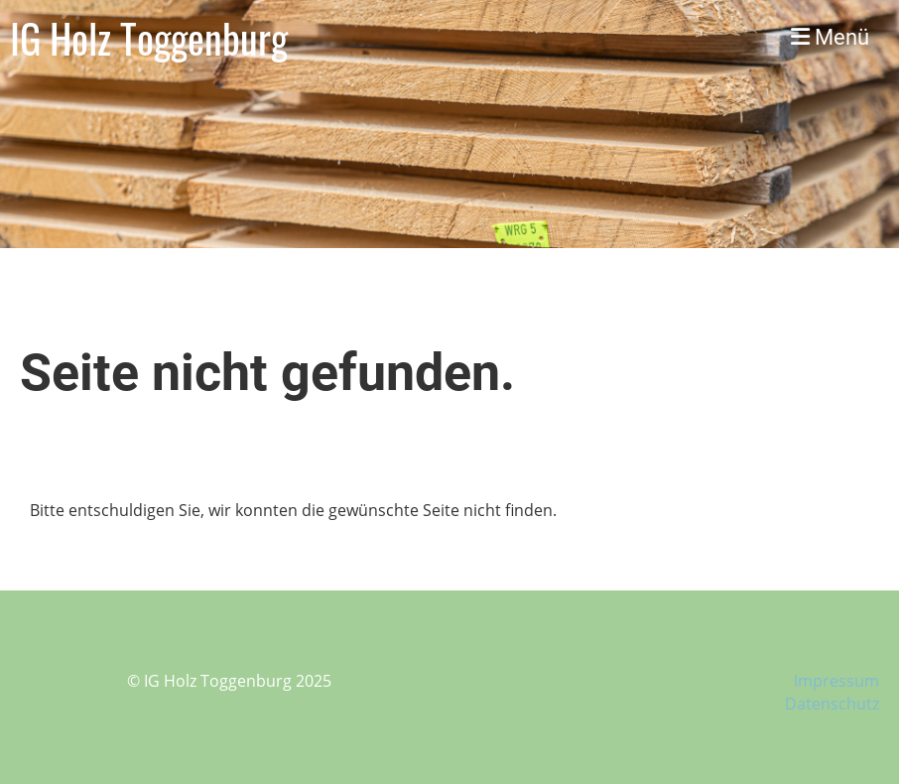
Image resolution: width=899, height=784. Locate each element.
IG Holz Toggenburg (149, 37)
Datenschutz (832, 704)
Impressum (836, 681)
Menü (830, 37)
